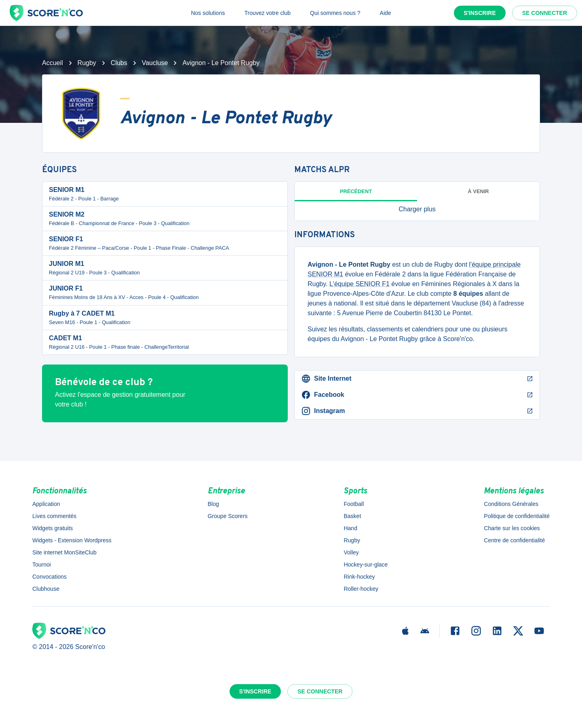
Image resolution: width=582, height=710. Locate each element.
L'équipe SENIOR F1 (359, 283)
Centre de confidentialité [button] (514, 540)
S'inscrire (480, 13)
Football (354, 504)
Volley (351, 552)
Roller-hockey (361, 589)
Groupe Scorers (228, 516)
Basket (352, 516)
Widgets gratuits (52, 528)
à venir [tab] (478, 191)
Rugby (87, 62)
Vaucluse (155, 62)
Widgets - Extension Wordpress (72, 540)
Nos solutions (208, 13)
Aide (385, 13)
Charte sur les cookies (512, 528)
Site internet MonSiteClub (64, 552)
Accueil (52, 62)
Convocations (49, 576)
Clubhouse (45, 589)
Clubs (119, 62)
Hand (350, 528)
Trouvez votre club (267, 13)
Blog (213, 504)
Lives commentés (54, 516)
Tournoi (41, 564)
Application (46, 504)
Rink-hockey (359, 576)
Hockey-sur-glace (366, 564)
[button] (417, 209)
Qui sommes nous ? (335, 13)
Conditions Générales (511, 504)
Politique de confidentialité (517, 516)
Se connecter (544, 13)
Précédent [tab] (356, 191)
